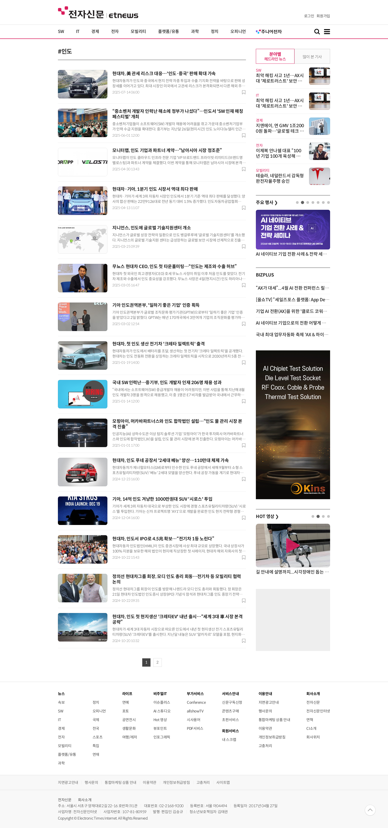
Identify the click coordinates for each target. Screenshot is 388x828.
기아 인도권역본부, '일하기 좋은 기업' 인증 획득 (156, 305)
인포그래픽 (161, 737)
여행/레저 (129, 737)
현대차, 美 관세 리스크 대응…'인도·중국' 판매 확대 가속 (164, 73)
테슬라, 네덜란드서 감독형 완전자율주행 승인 (280, 178)
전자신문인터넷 (318, 711)
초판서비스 (230, 719)
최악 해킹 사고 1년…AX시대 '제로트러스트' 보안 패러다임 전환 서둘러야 (280, 81)
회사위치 (313, 737)
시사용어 (193, 719)
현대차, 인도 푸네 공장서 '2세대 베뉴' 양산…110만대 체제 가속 (170, 460)
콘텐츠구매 (230, 711)
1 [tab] (297, 202)
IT (77, 31)
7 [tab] (328, 202)
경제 (95, 31)
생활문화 (129, 728)
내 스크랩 (229, 739)
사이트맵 (223, 782)
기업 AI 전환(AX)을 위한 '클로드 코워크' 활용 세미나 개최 (308, 311)
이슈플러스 (161, 702)
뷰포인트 (160, 728)
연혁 (309, 719)
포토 (125, 711)
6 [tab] (323, 202)
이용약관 (265, 728)
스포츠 (98, 737)
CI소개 (311, 728)
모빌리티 (138, 31)
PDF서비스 (195, 728)
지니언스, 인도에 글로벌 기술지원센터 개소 (151, 228)
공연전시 (129, 719)
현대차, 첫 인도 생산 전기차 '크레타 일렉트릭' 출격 (158, 344)
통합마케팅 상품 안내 (274, 719)
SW (61, 31)
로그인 (309, 16)
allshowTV (195, 711)
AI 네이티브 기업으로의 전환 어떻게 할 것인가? (298, 323)
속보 (61, 702)
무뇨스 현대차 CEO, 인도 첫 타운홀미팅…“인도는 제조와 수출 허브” (174, 266)
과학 (195, 31)
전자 (115, 31)
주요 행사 (267, 202)
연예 (125, 702)
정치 (214, 31)
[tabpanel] (293, 234)
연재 (96, 754)
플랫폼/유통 (168, 31)
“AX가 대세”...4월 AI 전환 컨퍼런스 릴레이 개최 (299, 288)
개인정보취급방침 (272, 737)
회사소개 (85, 799)
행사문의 (265, 711)
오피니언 (238, 31)
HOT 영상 (267, 516)
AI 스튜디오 (161, 711)
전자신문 (313, 702)
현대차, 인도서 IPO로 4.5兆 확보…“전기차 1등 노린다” (163, 539)
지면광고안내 (269, 702)
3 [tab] (307, 202)
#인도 (65, 51)
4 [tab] (313, 202)
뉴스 (61, 693)
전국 (96, 728)
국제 (96, 719)
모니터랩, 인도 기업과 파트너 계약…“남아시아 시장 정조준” (167, 150)
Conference (196, 702)
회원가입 (323, 16)
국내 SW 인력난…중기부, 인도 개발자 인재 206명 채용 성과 (166, 382)
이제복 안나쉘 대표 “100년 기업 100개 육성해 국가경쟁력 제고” (278, 156)
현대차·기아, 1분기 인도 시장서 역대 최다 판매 (155, 189)
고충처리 (265, 745)
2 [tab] (302, 202)
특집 (96, 745)
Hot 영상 (160, 719)
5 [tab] (318, 202)
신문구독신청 (232, 702)
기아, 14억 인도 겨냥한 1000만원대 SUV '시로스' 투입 (162, 499)
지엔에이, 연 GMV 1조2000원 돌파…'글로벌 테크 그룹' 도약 (280, 131)
